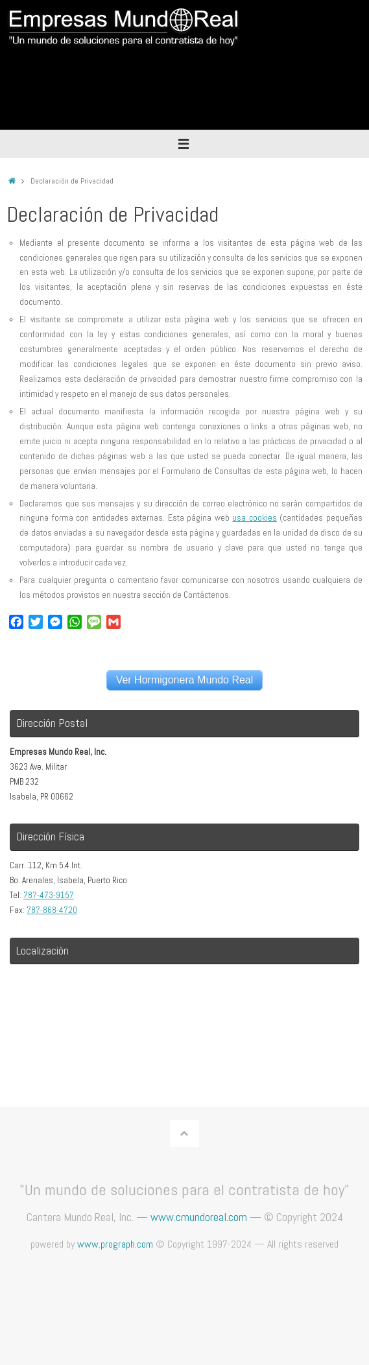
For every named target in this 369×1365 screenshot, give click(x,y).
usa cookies (254, 517)
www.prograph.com (115, 1244)
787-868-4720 (52, 910)
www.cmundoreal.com (198, 1216)
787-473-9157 (48, 895)
